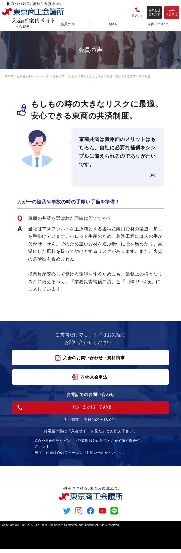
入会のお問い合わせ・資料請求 (90, 358)
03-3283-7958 (64, 407)
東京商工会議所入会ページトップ (27, 76)
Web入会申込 (172, 12)
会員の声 (59, 76)
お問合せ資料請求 (154, 12)
